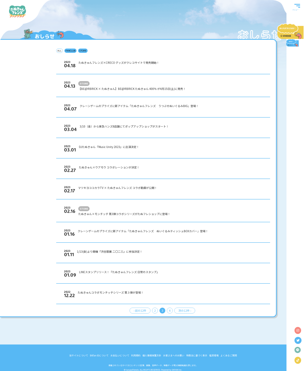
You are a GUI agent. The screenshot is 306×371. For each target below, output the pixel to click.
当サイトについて (78, 355)
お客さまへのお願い (173, 355)
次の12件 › (184, 311)
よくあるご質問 (229, 355)
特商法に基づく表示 (196, 355)
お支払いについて (119, 355)
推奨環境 (214, 355)
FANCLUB (70, 50)
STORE (82, 50)
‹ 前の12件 (140, 311)
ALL (59, 50)
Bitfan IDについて (99, 355)
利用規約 (136, 355)
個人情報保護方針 (151, 355)
